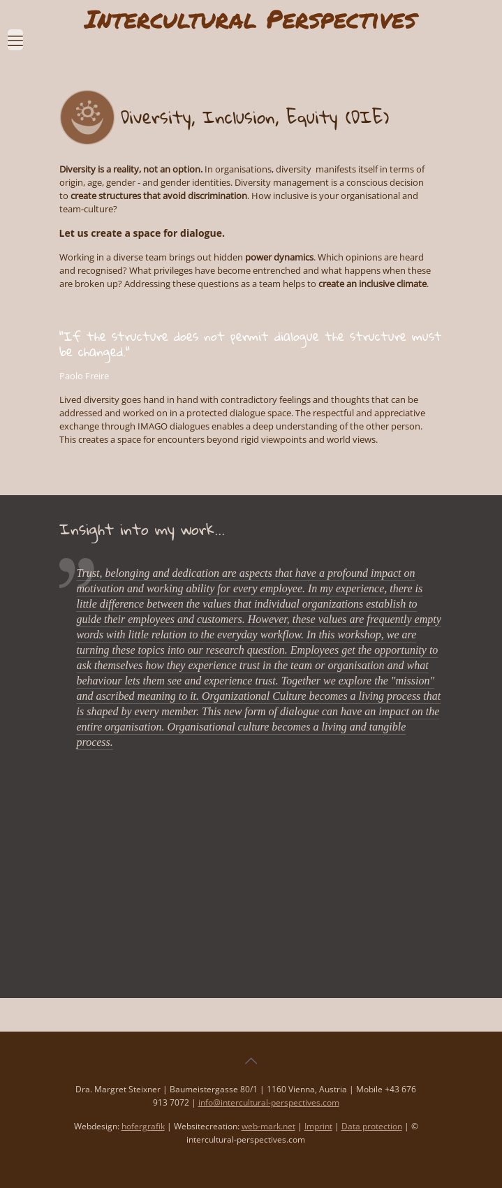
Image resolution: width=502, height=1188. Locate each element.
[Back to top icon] (251, 1061)
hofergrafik (143, 1126)
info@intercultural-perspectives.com (268, 1102)
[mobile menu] (15, 33)
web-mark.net (268, 1126)
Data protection (371, 1126)
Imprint (318, 1126)
